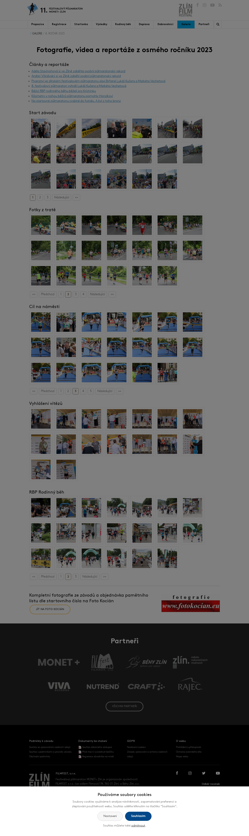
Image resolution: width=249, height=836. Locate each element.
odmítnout (138, 825)
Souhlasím (138, 816)
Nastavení (110, 816)
